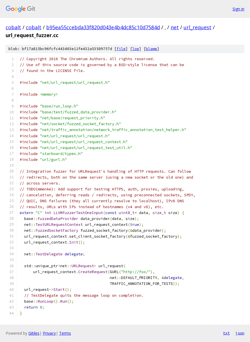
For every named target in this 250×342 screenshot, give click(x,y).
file (121, 48)
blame (151, 48)
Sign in (238, 9)
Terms (65, 333)
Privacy (49, 333)
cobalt (13, 27)
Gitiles (33, 333)
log (135, 48)
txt (226, 333)
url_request (197, 27)
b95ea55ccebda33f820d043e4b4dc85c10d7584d (103, 27)
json (239, 333)
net (175, 27)
